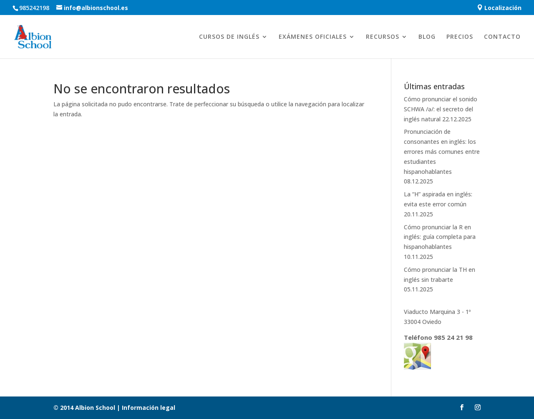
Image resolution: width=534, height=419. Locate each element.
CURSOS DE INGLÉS (229, 37)
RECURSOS (382, 37)
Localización (499, 8)
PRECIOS (459, 37)
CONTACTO (502, 37)
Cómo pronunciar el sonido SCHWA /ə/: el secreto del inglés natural (440, 109)
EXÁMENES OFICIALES (313, 37)
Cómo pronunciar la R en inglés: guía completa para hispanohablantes (440, 237)
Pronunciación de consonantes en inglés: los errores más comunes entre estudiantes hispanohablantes (442, 151)
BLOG (427, 37)
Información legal (147, 407)
